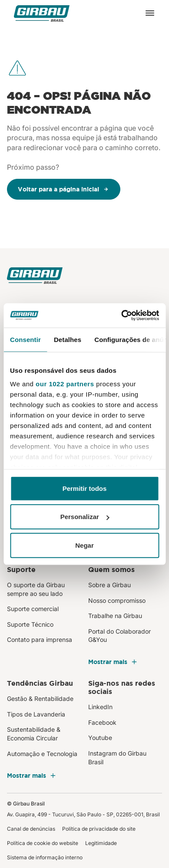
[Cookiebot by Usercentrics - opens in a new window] (121, 315)
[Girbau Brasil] (42, 13)
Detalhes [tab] (67, 339)
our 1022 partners (65, 384)
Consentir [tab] (25, 339)
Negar (84, 545)
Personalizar (84, 516)
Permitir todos (85, 488)
